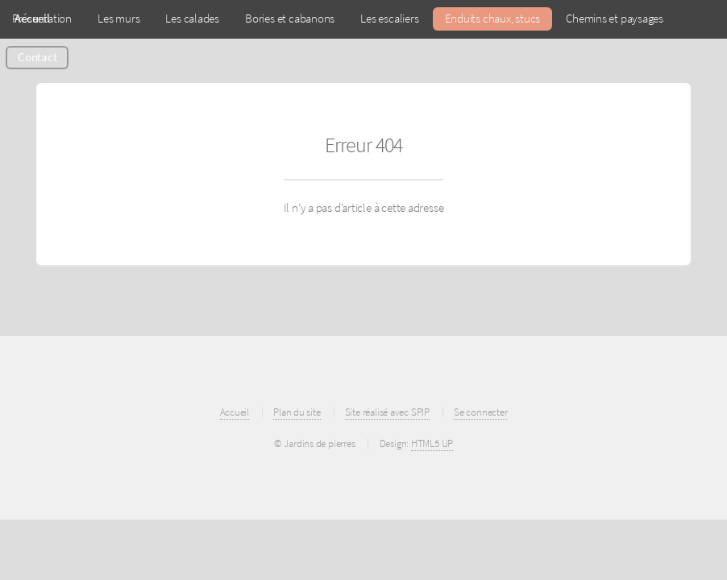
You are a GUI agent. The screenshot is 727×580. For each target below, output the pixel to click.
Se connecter (480, 412)
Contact (37, 57)
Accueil (234, 412)
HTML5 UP (432, 443)
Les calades (192, 18)
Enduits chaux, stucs (493, 18)
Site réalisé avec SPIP (387, 412)
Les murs (118, 18)
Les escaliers (389, 18)
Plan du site (296, 412)
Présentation (42, 18)
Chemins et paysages (614, 18)
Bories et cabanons (289, 18)
